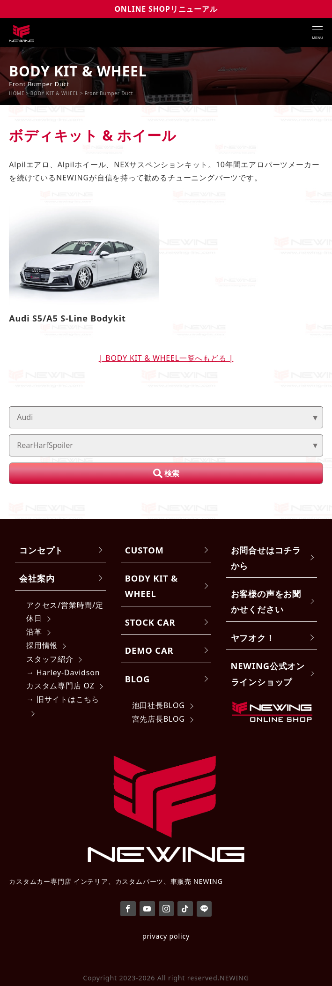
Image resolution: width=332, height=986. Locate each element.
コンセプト (41, 550)
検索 (171, 473)
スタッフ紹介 (50, 659)
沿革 (34, 632)
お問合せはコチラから (266, 557)
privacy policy (166, 936)
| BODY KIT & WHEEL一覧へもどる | (166, 358)
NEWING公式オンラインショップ (268, 673)
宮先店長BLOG (158, 719)
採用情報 (42, 645)
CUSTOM (144, 550)
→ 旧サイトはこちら (62, 699)
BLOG (137, 679)
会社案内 (36, 578)
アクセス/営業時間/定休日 (64, 612)
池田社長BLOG (158, 705)
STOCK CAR (150, 622)
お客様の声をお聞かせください (266, 601)
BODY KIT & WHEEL (151, 585)
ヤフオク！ (253, 637)
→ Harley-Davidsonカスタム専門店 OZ (63, 679)
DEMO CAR (149, 650)
